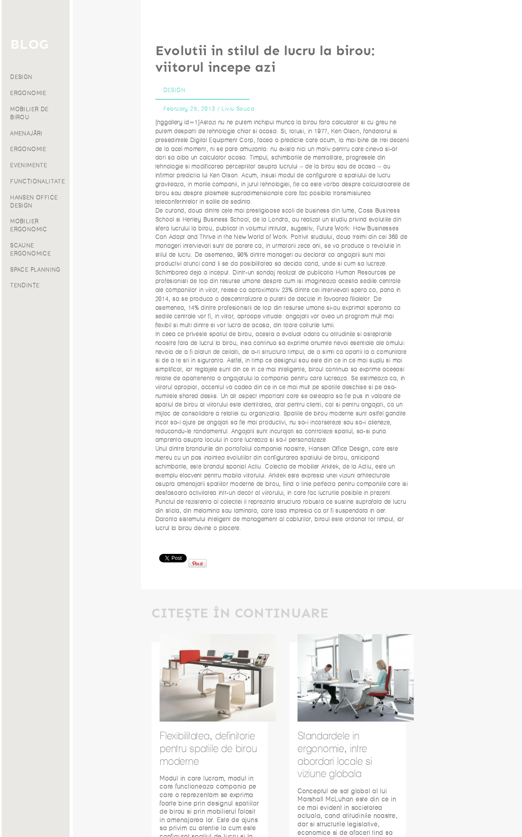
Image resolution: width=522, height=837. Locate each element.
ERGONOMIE (99, 93)
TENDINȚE (96, 285)
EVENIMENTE (99, 165)
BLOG (100, 45)
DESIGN (92, 77)
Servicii (36, 64)
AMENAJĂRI (97, 133)
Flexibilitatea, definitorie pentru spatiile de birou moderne (208, 748)
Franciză (36, 120)
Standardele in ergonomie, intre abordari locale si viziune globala (334, 754)
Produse (36, 75)
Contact (36, 131)
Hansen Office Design (338, 448)
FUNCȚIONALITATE (108, 181)
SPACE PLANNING (106, 270)
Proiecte (36, 86)
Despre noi (36, 109)
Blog (36, 97)
